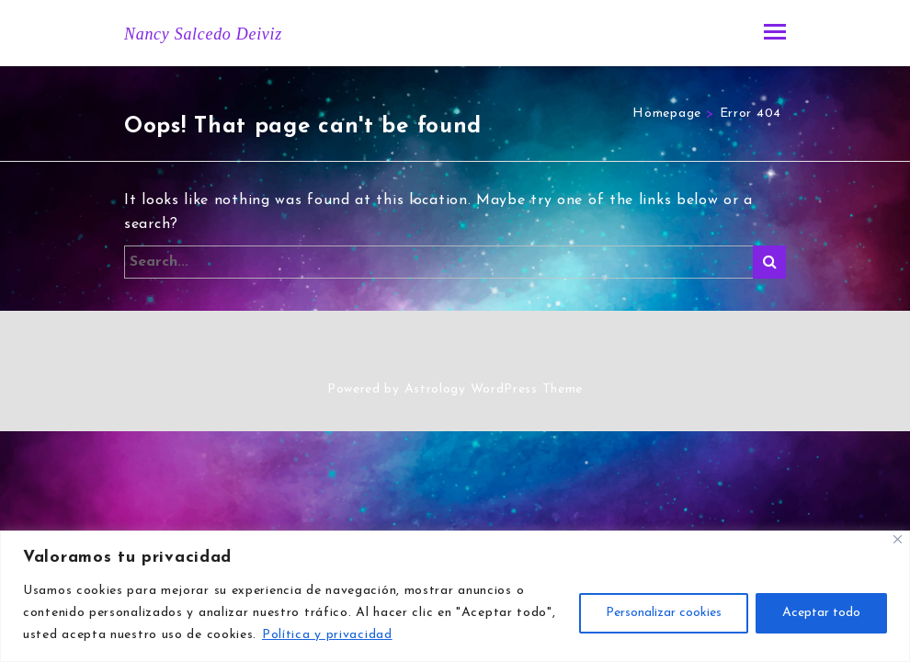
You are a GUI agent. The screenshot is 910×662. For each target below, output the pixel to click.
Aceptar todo (821, 613)
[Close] (897, 539)
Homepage (666, 113)
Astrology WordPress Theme (494, 389)
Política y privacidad (327, 635)
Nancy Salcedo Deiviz (203, 34)
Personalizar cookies (664, 613)
